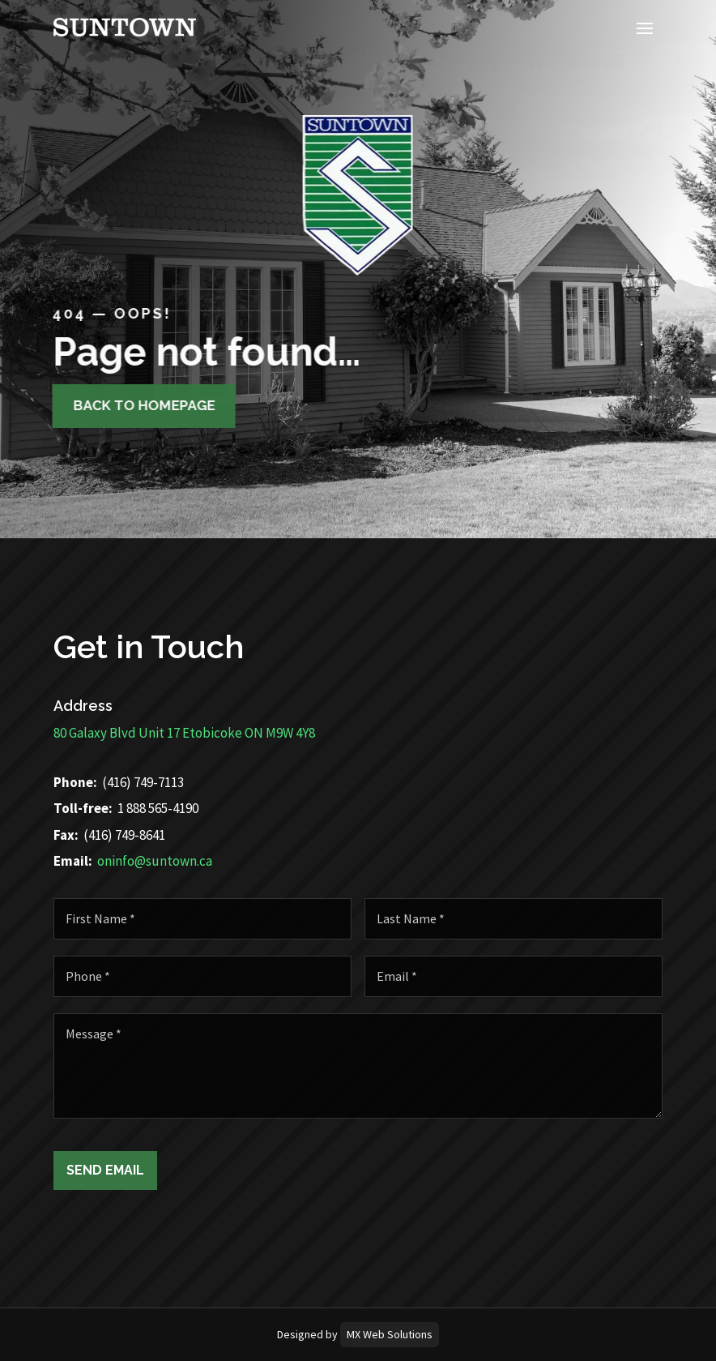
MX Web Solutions (390, 1334)
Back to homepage (131, 405)
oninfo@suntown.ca (102, 861)
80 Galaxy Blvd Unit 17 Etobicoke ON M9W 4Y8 (132, 733)
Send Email (157, 1170)
